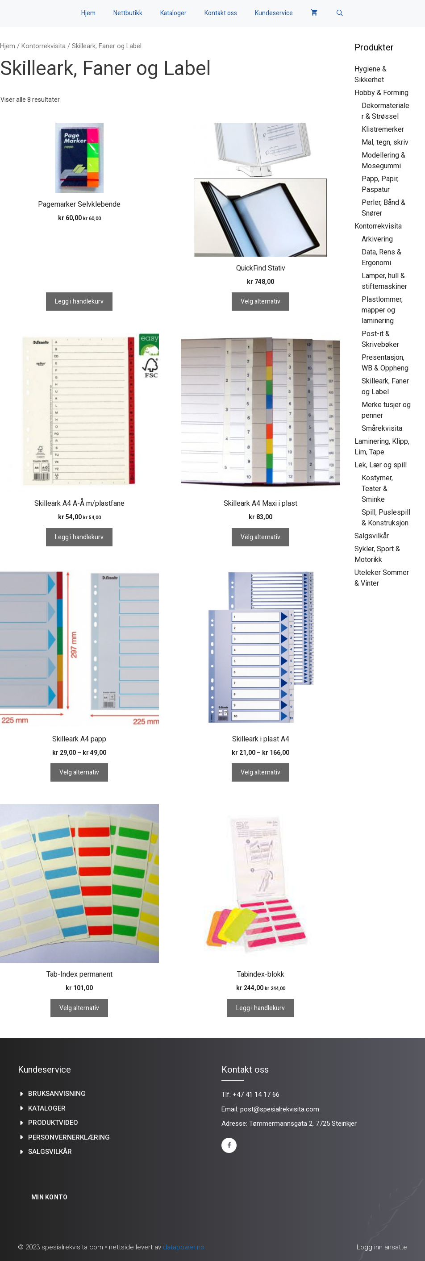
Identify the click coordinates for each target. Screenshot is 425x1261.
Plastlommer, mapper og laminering (382, 310)
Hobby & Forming (381, 92)
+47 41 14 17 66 (256, 1094)
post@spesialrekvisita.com (279, 1109)
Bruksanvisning (57, 1094)
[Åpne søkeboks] (340, 13)
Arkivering (377, 239)
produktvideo (53, 1123)
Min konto (49, 1197)
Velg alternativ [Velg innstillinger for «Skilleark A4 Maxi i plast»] (260, 537)
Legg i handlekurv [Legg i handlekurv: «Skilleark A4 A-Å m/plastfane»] (79, 537)
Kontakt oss (220, 13)
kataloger (47, 1108)
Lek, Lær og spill (380, 465)
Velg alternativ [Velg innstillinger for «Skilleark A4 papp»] (79, 772)
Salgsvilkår (371, 536)
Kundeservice (274, 13)
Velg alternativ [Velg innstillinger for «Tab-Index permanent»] (79, 1008)
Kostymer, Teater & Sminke (377, 489)
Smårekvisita (382, 428)
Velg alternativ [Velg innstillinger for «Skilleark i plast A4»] (260, 772)
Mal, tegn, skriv (385, 142)
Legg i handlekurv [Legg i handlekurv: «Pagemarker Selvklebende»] (79, 301)
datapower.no (183, 1247)
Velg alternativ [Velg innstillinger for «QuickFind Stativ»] (260, 301)
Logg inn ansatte (382, 1247)
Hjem (88, 13)
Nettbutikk (127, 13)
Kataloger (173, 13)
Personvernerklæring (69, 1137)
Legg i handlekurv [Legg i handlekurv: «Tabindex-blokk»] (260, 1008)
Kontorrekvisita (43, 46)
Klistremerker (383, 129)
